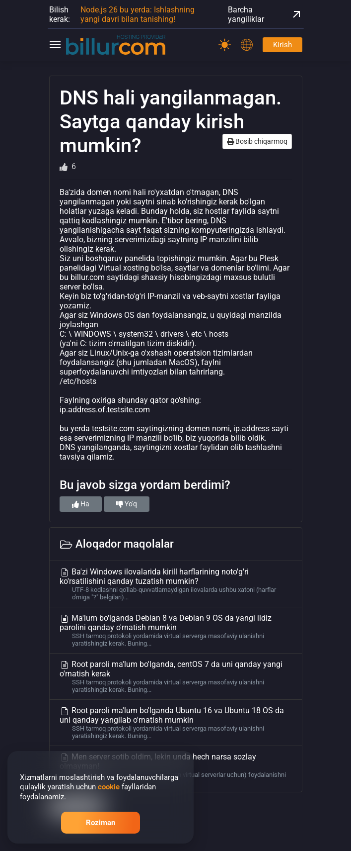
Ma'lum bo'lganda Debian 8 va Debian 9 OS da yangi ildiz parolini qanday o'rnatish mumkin (176, 630)
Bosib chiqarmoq (257, 141)
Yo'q (126, 504)
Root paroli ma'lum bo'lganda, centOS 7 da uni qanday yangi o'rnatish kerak (176, 676)
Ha (80, 504)
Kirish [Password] (282, 44)
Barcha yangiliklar (265, 14)
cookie (109, 786)
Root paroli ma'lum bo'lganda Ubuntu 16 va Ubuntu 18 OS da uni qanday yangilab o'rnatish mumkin (176, 723)
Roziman (100, 822)
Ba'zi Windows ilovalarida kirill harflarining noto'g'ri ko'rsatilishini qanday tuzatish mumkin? (176, 584)
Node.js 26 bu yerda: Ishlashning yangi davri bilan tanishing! (137, 14)
